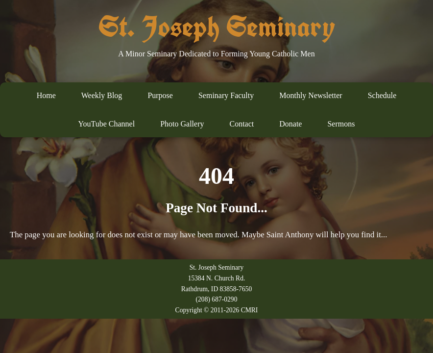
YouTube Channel (106, 124)
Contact (241, 124)
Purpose (160, 95)
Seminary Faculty (226, 95)
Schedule (382, 95)
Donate (290, 124)
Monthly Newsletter (310, 95)
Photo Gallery (182, 124)
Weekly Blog (101, 95)
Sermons (341, 124)
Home (46, 95)
